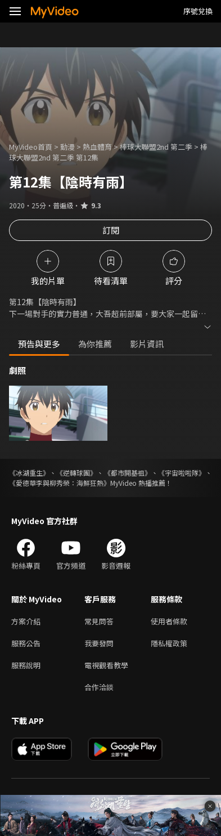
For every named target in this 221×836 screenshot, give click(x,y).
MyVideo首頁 (30, 146)
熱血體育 (97, 146)
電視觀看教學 (106, 665)
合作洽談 (99, 687)
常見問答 (99, 621)
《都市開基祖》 (127, 472)
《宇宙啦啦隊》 (181, 472)
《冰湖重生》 (29, 472)
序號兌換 (198, 11)
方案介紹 (25, 621)
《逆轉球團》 (76, 472)
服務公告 (25, 643)
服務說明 (25, 665)
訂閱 (110, 230)
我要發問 (99, 643)
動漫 (67, 146)
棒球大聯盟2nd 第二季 (156, 146)
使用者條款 (169, 621)
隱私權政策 (169, 643)
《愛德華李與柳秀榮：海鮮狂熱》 (59, 483)
